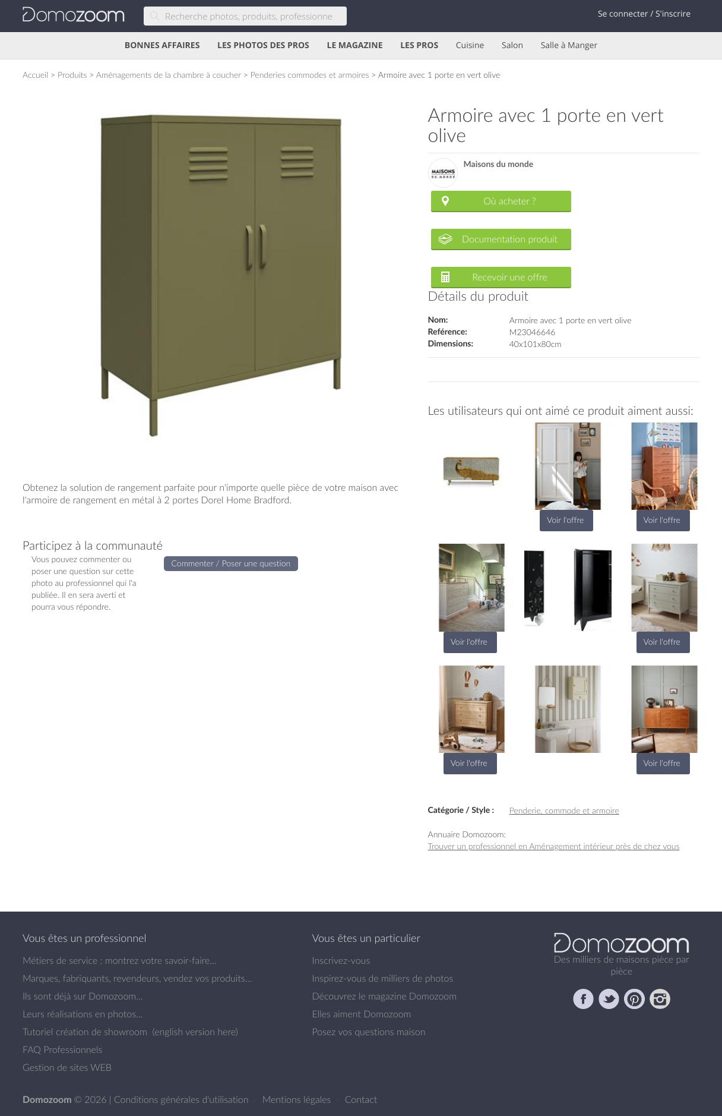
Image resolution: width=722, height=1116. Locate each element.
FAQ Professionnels (62, 1049)
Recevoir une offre (509, 276)
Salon (512, 45)
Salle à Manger (569, 45)
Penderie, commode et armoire (564, 810)
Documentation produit (510, 238)
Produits (72, 74)
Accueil (35, 74)
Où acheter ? (509, 200)
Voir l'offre (565, 519)
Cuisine (470, 45)
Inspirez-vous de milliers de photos (383, 978)
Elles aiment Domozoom (361, 1013)
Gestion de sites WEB (67, 1067)
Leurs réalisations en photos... (82, 1013)
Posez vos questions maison (369, 1031)
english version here (194, 1031)
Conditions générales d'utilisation (182, 1099)
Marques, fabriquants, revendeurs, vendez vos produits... (137, 978)
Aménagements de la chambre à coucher (168, 74)
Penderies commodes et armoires (310, 74)
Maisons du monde (499, 164)
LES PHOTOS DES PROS (263, 45)
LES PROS (419, 45)
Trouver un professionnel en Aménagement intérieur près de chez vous (554, 846)
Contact (361, 1099)
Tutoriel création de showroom (85, 1031)
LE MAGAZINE (354, 45)
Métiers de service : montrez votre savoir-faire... (120, 960)
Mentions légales (298, 1099)
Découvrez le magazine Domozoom (384, 995)
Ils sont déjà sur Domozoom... (82, 995)
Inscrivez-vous (341, 960)
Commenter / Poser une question (231, 563)
